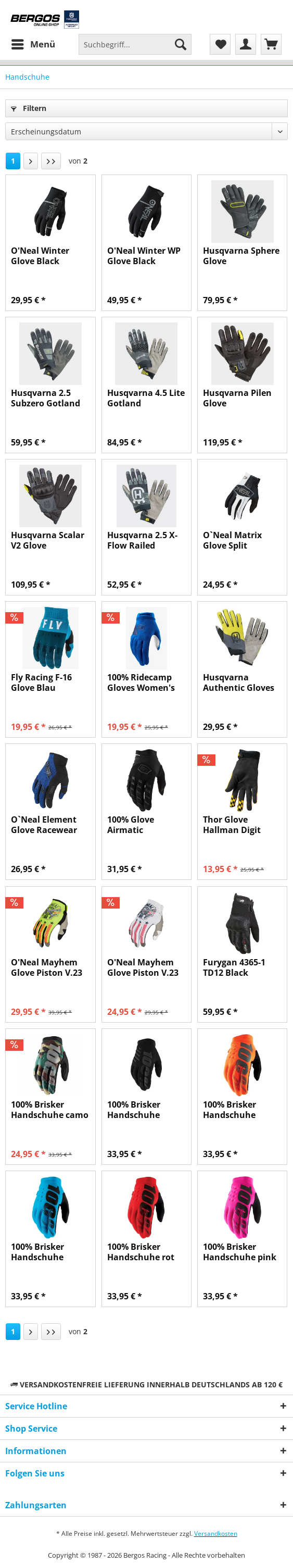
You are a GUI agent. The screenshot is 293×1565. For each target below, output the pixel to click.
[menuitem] (32, 44)
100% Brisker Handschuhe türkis (37, 1251)
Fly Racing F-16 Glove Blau (41, 682)
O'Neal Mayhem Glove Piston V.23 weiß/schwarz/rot (144, 967)
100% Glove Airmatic (130, 824)
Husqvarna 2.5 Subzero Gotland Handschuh (45, 398)
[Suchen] (181, 44)
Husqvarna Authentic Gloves (238, 682)
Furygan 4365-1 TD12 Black (234, 967)
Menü (33, 43)
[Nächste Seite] (30, 161)
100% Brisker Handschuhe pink (239, 1251)
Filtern (28, 108)
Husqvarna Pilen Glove (237, 398)
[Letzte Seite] (51, 161)
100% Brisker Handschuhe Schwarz (133, 1109)
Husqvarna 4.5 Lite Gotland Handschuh (146, 398)
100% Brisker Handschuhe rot (140, 1251)
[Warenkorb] (271, 44)
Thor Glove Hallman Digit (232, 824)
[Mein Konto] (245, 44)
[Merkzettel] (220, 44)
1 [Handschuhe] (13, 161)
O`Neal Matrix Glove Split (232, 540)
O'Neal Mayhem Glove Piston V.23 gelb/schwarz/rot (46, 967)
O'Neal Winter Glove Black (40, 255)
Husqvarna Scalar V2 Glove (47, 540)
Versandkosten (215, 1533)
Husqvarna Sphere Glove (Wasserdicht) (241, 255)
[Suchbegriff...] (135, 44)
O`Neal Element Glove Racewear (44, 824)
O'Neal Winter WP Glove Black (144, 255)
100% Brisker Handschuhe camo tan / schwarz (49, 1109)
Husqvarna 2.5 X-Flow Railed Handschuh (142, 540)
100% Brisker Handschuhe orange (229, 1109)
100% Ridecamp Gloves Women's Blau (141, 682)
